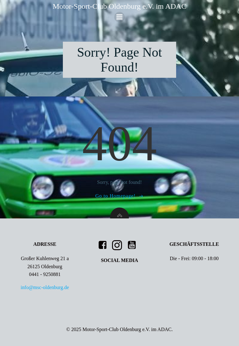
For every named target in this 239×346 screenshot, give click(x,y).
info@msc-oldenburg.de (45, 287)
